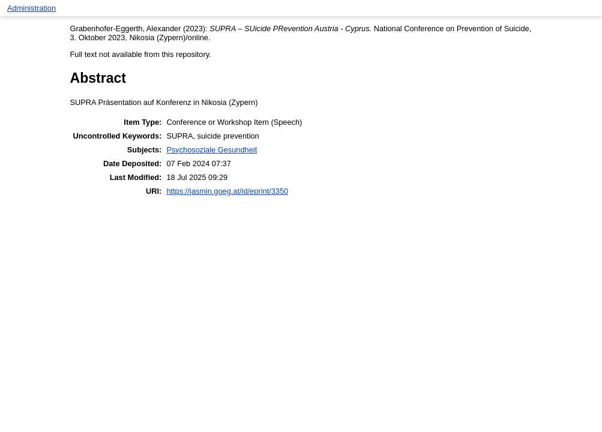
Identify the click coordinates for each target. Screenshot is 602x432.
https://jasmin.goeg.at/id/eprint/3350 (227, 191)
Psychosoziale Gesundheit (211, 149)
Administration (31, 8)
